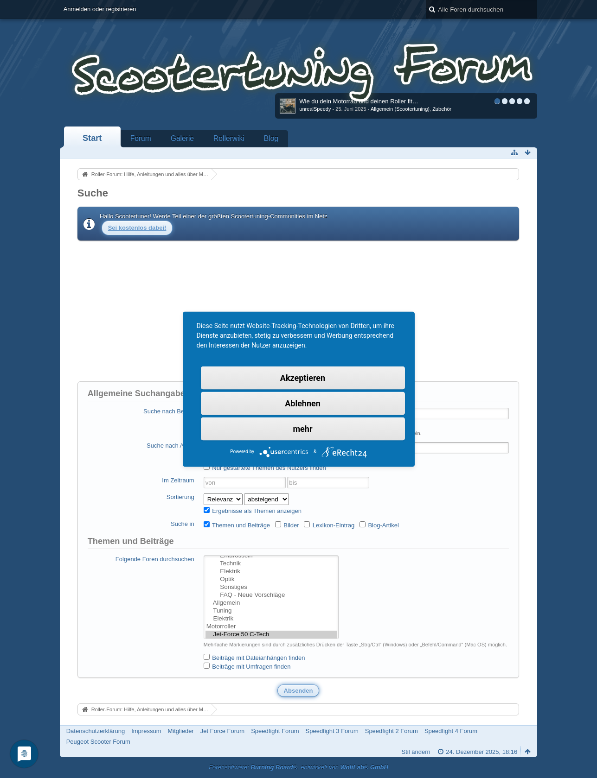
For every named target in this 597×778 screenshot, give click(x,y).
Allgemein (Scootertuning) (400, 109)
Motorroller (271, 627)
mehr (303, 428)
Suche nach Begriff (168, 411)
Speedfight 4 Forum (450, 730)
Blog (271, 138)
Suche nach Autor (170, 445)
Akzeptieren (302, 377)
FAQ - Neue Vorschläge (271, 595)
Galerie (182, 138)
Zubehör (441, 109)
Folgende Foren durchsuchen (155, 559)
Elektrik (271, 572)
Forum (140, 138)
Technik (271, 564)
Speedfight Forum (275, 730)
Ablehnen (303, 403)
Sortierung (180, 496)
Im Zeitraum (178, 480)
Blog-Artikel (379, 525)
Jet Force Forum (222, 730)
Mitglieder (180, 730)
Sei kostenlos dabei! (137, 227)
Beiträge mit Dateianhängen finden (254, 657)
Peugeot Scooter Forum (98, 741)
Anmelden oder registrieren (100, 9)
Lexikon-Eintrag (329, 525)
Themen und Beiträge (237, 525)
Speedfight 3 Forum (332, 730)
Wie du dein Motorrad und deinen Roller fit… (358, 101)
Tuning (271, 611)
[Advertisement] (298, 310)
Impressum (146, 730)
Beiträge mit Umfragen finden (247, 666)
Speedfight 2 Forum (391, 730)
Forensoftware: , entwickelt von (298, 767)
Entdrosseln (271, 556)
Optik (271, 579)
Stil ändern (416, 751)
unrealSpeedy (315, 109)
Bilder (287, 525)
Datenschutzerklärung (95, 730)
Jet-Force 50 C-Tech (271, 635)
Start (92, 138)
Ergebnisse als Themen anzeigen (253, 510)
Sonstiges (271, 587)
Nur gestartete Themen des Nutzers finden (265, 467)
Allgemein (271, 603)
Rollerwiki (228, 138)
